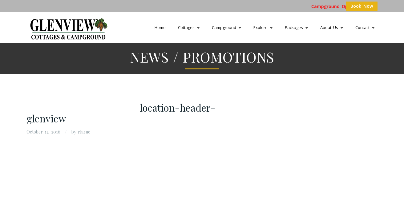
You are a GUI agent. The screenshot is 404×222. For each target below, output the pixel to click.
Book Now (361, 6)
